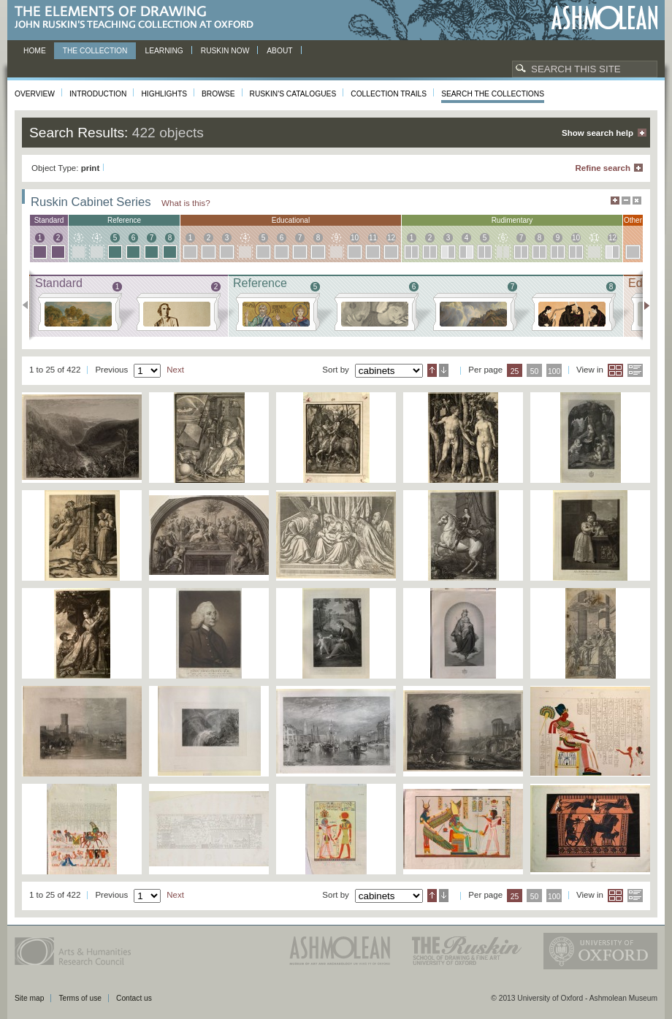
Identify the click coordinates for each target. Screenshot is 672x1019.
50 (534, 371)
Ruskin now (225, 51)
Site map (29, 998)
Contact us (134, 998)
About (279, 51)
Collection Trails (389, 94)
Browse (218, 94)
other (633, 220)
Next (642, 305)
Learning (164, 51)
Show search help (597, 133)
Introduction (97, 94)
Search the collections (492, 94)
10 (355, 238)
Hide (637, 200)
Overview (35, 94)
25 (515, 371)
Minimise (626, 200)
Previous (29, 305)
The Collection (95, 51)
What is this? (185, 202)
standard (49, 220)
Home (34, 51)
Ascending (432, 370)
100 (554, 371)
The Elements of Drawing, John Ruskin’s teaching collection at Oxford (138, 18)
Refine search (602, 168)
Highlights (164, 94)
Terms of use (80, 998)
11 (373, 238)
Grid (615, 370)
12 (391, 238)
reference (124, 220)
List (635, 370)
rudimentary (512, 220)
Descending (443, 370)
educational (291, 220)
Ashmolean (604, 18)
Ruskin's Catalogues (293, 94)
